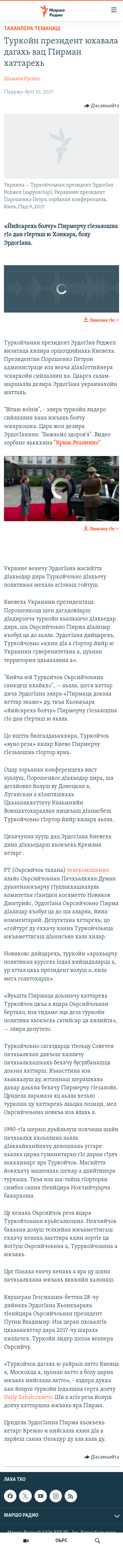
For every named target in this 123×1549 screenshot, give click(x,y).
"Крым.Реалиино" (77, 443)
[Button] (101, 106)
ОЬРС (61, 1540)
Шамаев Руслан (22, 79)
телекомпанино (88, 870)
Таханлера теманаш (32, 29)
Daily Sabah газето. (28, 1397)
